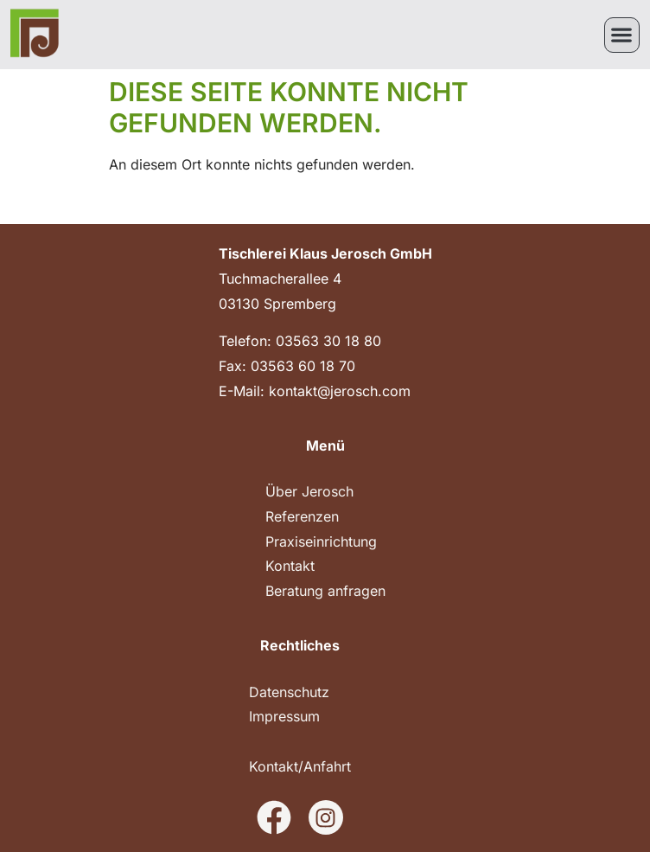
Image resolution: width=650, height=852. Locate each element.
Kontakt (290, 565)
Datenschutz (289, 692)
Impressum (284, 716)
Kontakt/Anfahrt (300, 766)
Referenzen (302, 516)
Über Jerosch (309, 491)
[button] (622, 35)
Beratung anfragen (325, 590)
